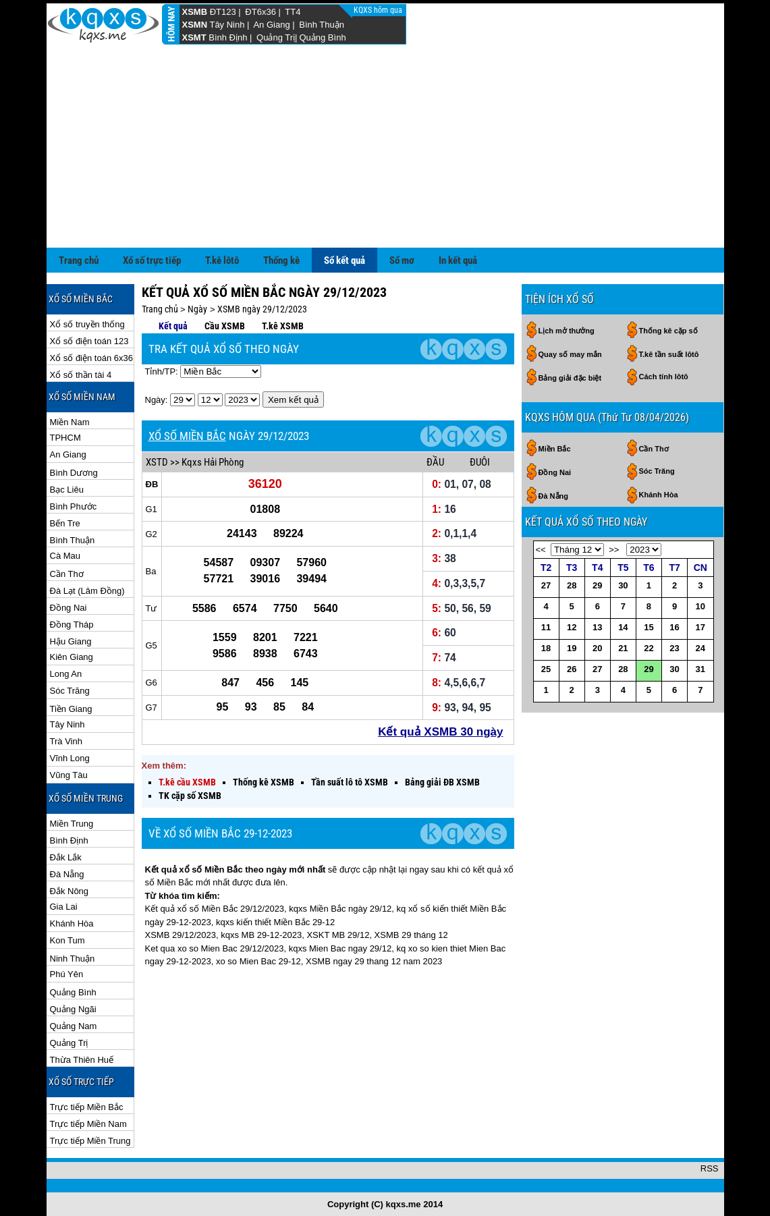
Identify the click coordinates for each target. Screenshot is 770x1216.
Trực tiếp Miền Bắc (86, 1107)
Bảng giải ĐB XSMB (442, 782)
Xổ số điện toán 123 (89, 341)
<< (541, 550)
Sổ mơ (401, 260)
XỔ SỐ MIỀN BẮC (187, 436)
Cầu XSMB (224, 326)
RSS (709, 1168)
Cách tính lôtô (663, 376)
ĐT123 (223, 12)
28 (571, 585)
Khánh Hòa (72, 923)
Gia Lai (64, 907)
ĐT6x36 (260, 12)
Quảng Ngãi (73, 1009)
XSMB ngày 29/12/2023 (262, 309)
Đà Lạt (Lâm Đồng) (87, 591)
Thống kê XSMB (263, 782)
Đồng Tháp (72, 624)
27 (546, 585)
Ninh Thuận (72, 959)
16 (674, 627)
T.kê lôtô (222, 260)
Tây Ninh (226, 25)
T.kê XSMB (283, 326)
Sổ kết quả (344, 260)
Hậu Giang (71, 641)
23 (674, 648)
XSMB (195, 12)
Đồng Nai (68, 608)
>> (614, 550)
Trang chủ (79, 260)
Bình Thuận (321, 25)
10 (700, 606)
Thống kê (281, 260)
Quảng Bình (322, 37)
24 (700, 648)
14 (623, 627)
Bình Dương (74, 473)
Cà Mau (65, 556)
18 (546, 648)
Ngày (197, 309)
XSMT (194, 37)
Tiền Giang (71, 709)
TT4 (292, 12)
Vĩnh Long (70, 758)
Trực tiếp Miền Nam (88, 1124)
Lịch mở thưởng (567, 331)
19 (571, 648)
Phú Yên (67, 974)
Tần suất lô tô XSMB (349, 782)
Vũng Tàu (69, 775)
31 (700, 669)
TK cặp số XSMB (190, 795)
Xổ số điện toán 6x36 (91, 358)
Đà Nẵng (67, 874)
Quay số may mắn (570, 354)
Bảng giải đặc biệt (570, 378)
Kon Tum (67, 940)
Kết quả (173, 326)
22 (648, 648)
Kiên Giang (71, 657)
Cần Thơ (67, 574)
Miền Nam (70, 422)
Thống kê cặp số (668, 331)
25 (546, 669)
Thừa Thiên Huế (82, 1060)
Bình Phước (73, 506)
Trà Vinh (66, 741)
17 (700, 627)
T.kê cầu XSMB (187, 782)
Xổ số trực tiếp (152, 260)
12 (571, 627)
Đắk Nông (69, 891)
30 (623, 585)
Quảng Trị (275, 37)
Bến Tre (65, 523)
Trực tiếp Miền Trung (90, 1141)
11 (546, 627)
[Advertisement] (385, 146)
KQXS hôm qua (379, 10)
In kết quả (458, 260)
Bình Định (228, 37)
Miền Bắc (555, 449)
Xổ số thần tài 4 (81, 375)
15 (648, 627)
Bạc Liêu (67, 490)
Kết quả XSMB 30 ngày (440, 731)
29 (597, 585)
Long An (66, 674)
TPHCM (65, 438)
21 (623, 648)
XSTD (157, 462)
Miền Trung (72, 824)
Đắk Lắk (66, 857)
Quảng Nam (73, 1026)
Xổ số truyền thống (87, 324)
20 (597, 648)
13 (597, 627)
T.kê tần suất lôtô (669, 354)
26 (571, 669)
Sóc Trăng (70, 691)
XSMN (195, 25)
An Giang (271, 25)
